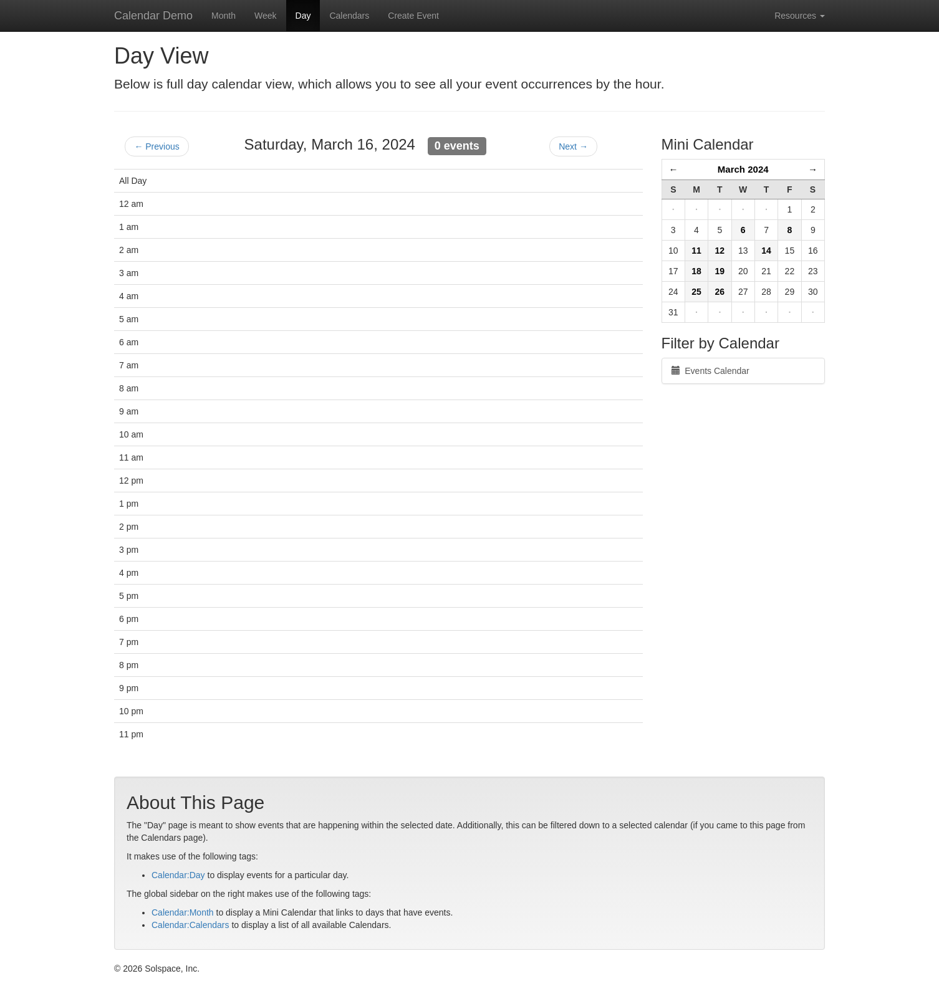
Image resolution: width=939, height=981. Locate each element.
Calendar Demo (153, 15)
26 (720, 292)
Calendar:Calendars (190, 925)
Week (265, 16)
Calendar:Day (178, 875)
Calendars (349, 16)
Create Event (413, 16)
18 (696, 271)
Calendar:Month (183, 912)
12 (720, 251)
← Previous (156, 146)
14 (766, 251)
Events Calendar (710, 371)
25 (696, 292)
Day (303, 16)
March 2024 (743, 169)
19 (720, 271)
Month (223, 16)
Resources (799, 16)
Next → (573, 146)
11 (696, 251)
